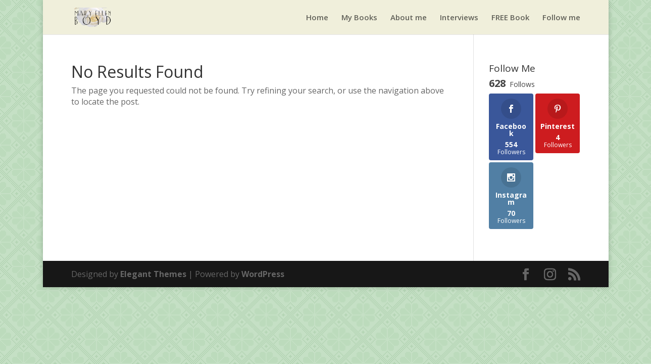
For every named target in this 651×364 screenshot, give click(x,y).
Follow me (561, 18)
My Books (359, 18)
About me (408, 18)
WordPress (262, 274)
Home (317, 18)
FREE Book (510, 18)
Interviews (459, 18)
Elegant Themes (153, 274)
